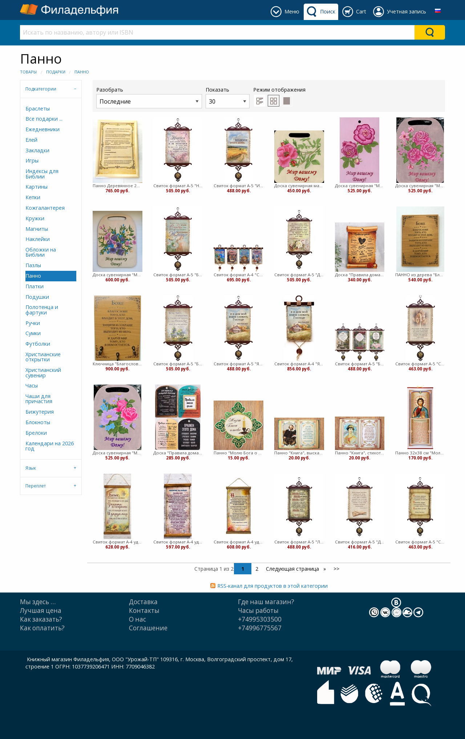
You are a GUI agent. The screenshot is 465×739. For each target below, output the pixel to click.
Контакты (144, 610)
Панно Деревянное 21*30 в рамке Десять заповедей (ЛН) (117, 185)
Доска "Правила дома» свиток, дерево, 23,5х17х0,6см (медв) (360, 274)
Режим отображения (279, 89)
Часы (31, 385)
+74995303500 (260, 619)
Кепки (32, 197)
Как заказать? (41, 619)
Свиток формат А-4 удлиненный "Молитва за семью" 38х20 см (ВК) (178, 542)
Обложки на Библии (40, 252)
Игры (32, 160)
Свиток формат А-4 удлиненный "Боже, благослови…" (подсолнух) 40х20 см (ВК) (117, 542)
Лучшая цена (40, 610)
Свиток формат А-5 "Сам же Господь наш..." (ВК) (420, 363)
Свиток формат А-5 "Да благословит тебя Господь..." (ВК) (299, 274)
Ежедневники (42, 129)
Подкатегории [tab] (40, 89)
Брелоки (36, 432)
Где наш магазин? (266, 602)
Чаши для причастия (38, 399)
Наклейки (37, 239)
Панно (81, 72)
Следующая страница (293, 568)
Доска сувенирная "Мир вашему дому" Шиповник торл (360, 185)
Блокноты (37, 422)
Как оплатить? (42, 628)
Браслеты (37, 108)
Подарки (55, 72)
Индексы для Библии (41, 174)
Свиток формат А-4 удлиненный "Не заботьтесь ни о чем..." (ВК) (238, 542)
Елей (31, 139)
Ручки (32, 323)
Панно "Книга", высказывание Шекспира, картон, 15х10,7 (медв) (299, 452)
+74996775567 (260, 628)
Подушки (37, 296)
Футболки (37, 343)
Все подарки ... (43, 118)
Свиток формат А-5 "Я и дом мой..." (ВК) (238, 363)
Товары (28, 72)
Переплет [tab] (35, 486)
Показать (228, 97)
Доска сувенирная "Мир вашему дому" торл (117, 452)
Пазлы (33, 265)
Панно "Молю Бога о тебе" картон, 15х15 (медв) (238, 452)
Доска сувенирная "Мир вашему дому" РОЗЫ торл (420, 185)
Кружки (34, 218)
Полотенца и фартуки (41, 310)
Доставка (143, 602)
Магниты (36, 228)
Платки (34, 286)
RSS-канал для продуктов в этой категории (272, 585)
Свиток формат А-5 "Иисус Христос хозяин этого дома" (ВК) (238, 185)
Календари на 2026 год (49, 446)
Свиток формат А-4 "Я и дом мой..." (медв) (299, 363)
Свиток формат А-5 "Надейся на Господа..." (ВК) (178, 185)
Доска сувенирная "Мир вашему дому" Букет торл (117, 274)
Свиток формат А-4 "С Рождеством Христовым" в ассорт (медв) (238, 274)
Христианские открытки (43, 357)
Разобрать (149, 97)
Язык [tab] (30, 468)
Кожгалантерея (45, 207)
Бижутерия (39, 411)
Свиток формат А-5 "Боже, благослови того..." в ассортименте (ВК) (360, 363)
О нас (137, 619)
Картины (36, 186)
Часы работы (258, 610)
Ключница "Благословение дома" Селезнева (117, 363)
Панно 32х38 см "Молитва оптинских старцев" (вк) (420, 452)
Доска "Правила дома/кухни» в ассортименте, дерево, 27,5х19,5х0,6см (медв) (178, 452)
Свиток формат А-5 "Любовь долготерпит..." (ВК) (299, 542)
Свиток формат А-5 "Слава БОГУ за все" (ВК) (420, 542)
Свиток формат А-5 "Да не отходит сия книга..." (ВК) (360, 542)
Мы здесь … (38, 602)
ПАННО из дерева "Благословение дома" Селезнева (420, 274)
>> (336, 568)
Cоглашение (148, 628)
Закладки (37, 150)
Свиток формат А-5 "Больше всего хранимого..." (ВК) (178, 274)
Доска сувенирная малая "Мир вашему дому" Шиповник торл (299, 185)
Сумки (33, 333)
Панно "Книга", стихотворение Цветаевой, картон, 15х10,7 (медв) (360, 452)
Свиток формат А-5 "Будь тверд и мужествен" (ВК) (178, 363)
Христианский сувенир (43, 372)
